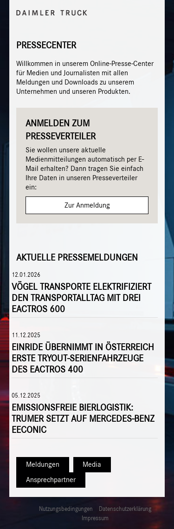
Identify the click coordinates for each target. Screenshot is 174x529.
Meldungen (42, 464)
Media (92, 464)
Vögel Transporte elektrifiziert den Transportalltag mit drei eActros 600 (81, 298)
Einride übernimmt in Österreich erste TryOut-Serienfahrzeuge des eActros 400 (83, 358)
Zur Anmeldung (87, 205)
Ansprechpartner (51, 479)
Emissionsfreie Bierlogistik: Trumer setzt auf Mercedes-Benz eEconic (83, 419)
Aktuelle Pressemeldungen (77, 257)
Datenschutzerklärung (125, 509)
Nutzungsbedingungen (66, 509)
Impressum (95, 519)
